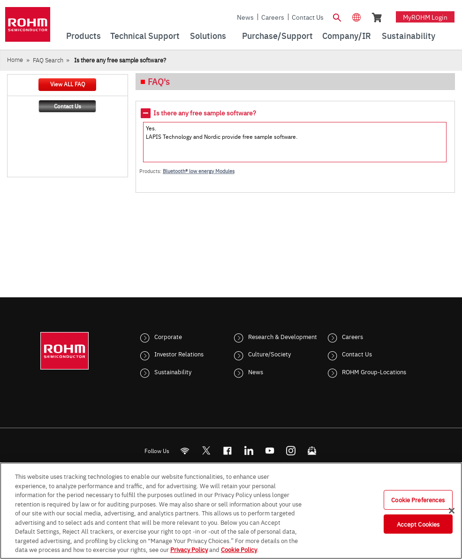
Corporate (168, 336)
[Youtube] (269, 450)
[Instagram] (290, 450)
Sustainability (172, 371)
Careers (272, 17)
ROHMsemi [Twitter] (206, 450)
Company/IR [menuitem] (346, 35)
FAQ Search (48, 60)
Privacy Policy (189, 549)
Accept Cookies (418, 524)
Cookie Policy (239, 549)
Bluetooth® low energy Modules (199, 170)
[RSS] (184, 450)
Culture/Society (269, 353)
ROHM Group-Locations (374, 371)
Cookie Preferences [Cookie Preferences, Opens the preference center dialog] (418, 499)
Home (15, 59)
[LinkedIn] (248, 450)
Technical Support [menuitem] (145, 35)
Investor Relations (179, 353)
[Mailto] (312, 450)
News (245, 17)
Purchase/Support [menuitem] (277, 35)
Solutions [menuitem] (208, 35)
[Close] (451, 510)
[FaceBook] (227, 450)
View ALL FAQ (67, 84)
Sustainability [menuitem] (408, 35)
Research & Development (282, 336)
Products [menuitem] (83, 35)
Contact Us (308, 17)
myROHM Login (425, 17)
